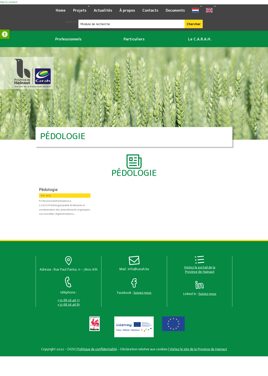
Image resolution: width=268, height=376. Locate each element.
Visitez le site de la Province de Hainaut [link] (198, 349)
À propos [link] (127, 10)
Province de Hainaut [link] (199, 272)
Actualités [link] (103, 10)
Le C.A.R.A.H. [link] (199, 39)
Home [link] (61, 10)
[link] (4, 34)
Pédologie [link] (48, 189)
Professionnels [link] (68, 39)
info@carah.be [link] (138, 269)
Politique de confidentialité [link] (97, 349)
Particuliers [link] (134, 39)
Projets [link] (79, 10)
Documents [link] (175, 10)
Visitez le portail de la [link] (199, 267)
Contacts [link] (150, 10)
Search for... (71, 21)
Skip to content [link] (8, 2)
